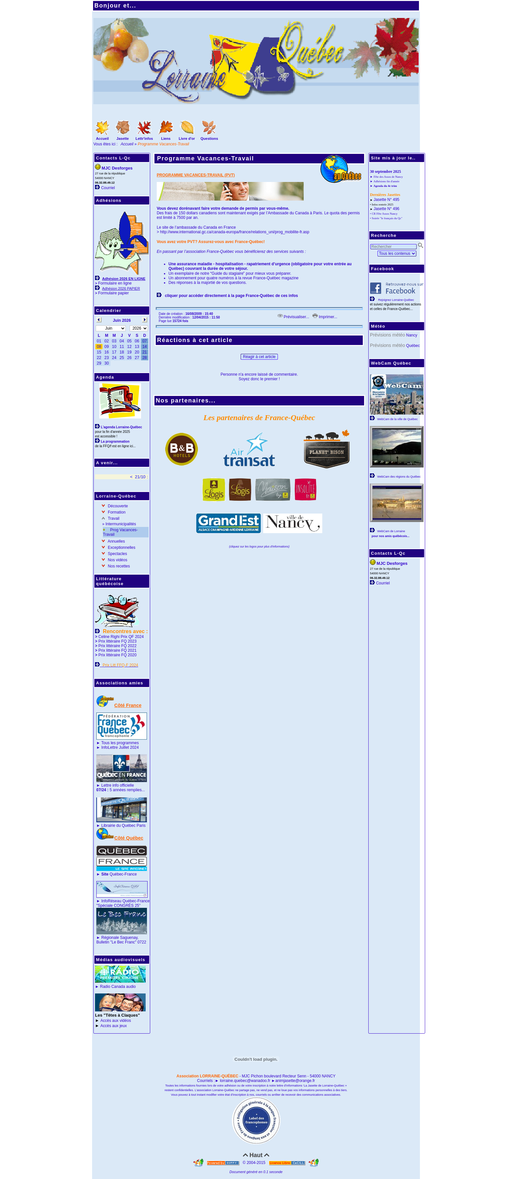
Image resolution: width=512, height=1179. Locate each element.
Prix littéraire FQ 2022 (117, 646)
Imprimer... (324, 317)
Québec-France (118, 874)
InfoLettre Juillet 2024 (120, 747)
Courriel (108, 188)
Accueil (127, 144)
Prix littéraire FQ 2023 (117, 641)
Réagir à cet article (259, 356)
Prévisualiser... (293, 317)
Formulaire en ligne (115, 283)
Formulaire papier (113, 293)
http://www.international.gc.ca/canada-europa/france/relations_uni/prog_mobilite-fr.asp (234, 232)
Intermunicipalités (120, 524)
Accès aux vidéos (116, 1020)
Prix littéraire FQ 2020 (117, 655)
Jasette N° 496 (386, 208)
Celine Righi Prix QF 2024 (121, 636)
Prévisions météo (387, 334)
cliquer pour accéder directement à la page (205, 295)
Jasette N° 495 (386, 199)
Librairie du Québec (118, 825)
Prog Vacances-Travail (120, 532)
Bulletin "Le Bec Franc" (116, 942)
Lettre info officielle (117, 785)
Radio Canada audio (118, 986)
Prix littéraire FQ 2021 (117, 650)
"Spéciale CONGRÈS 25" (118, 905)
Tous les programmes (120, 743)
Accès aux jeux (114, 1025)
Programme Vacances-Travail (206, 159)
